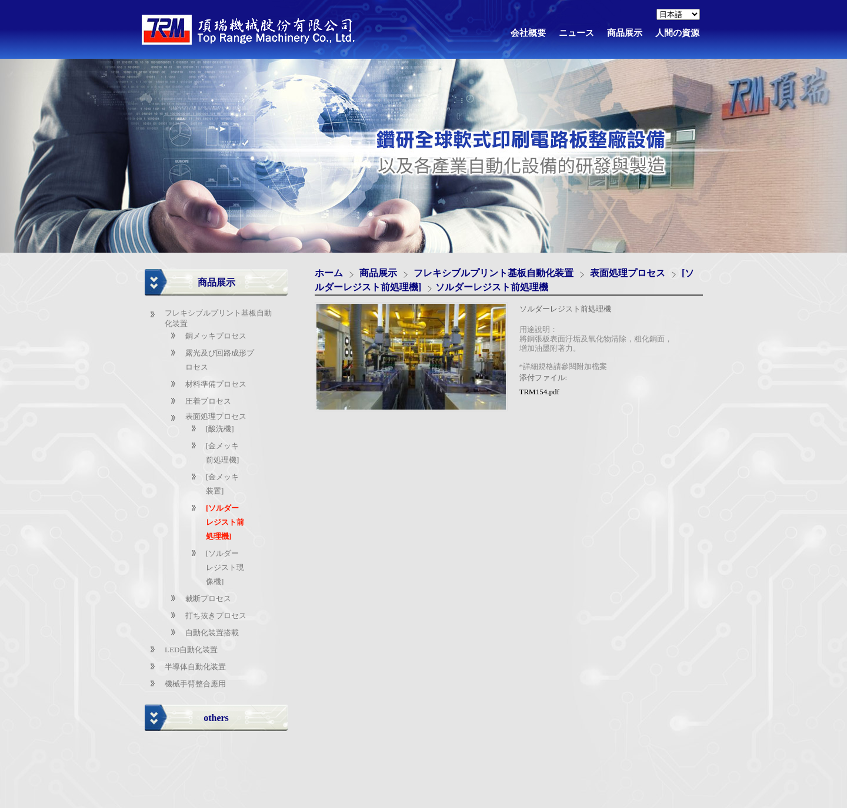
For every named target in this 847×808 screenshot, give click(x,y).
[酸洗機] (220, 428)
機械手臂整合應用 (195, 683)
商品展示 (379, 273)
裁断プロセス (208, 598)
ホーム (329, 273)
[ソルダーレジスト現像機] (225, 567)
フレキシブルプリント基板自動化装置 (493, 273)
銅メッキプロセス (215, 335)
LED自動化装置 (191, 649)
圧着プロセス (208, 401)
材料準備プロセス (215, 384)
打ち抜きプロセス (215, 615)
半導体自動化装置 (195, 666)
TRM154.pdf (539, 391)
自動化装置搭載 (212, 632)
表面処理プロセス (215, 416)
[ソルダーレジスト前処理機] (225, 522)
